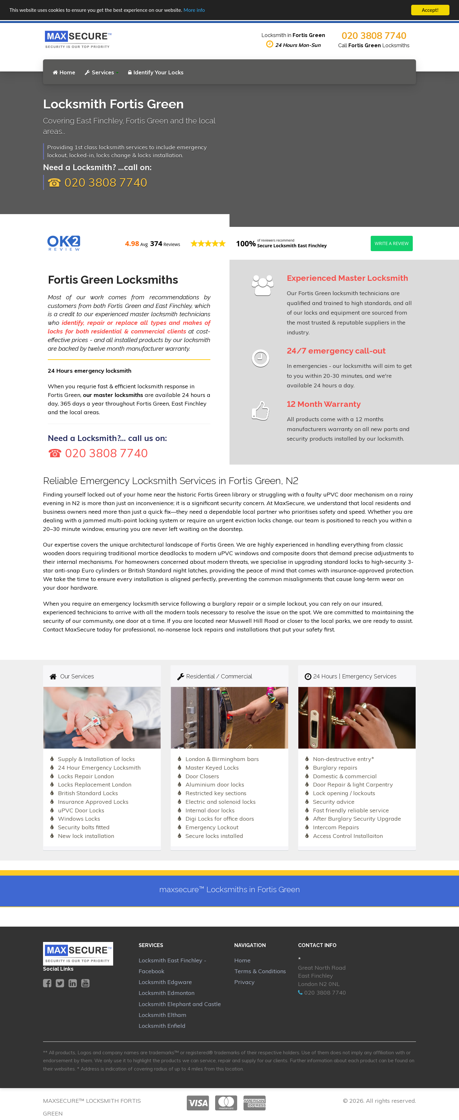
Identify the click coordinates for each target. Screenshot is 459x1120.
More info (197, 10)
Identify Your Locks (156, 72)
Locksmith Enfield (162, 1025)
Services (102, 72)
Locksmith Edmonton (166, 993)
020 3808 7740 (374, 35)
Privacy (244, 982)
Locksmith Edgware (165, 982)
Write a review (392, 243)
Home (64, 72)
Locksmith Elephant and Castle (180, 1004)
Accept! (430, 10)
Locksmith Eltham (162, 1015)
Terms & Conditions (260, 971)
